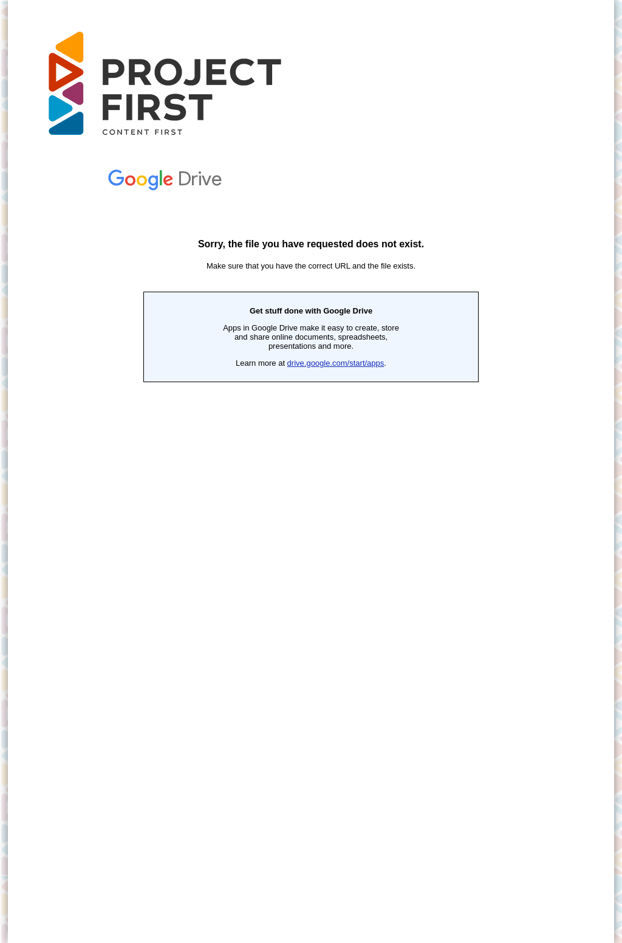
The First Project (173, 85)
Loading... (311, 548)
